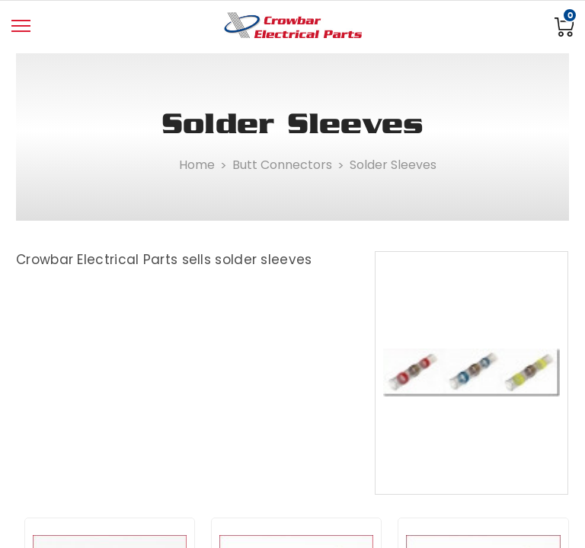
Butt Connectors (282, 165)
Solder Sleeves (393, 165)
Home (197, 165)
